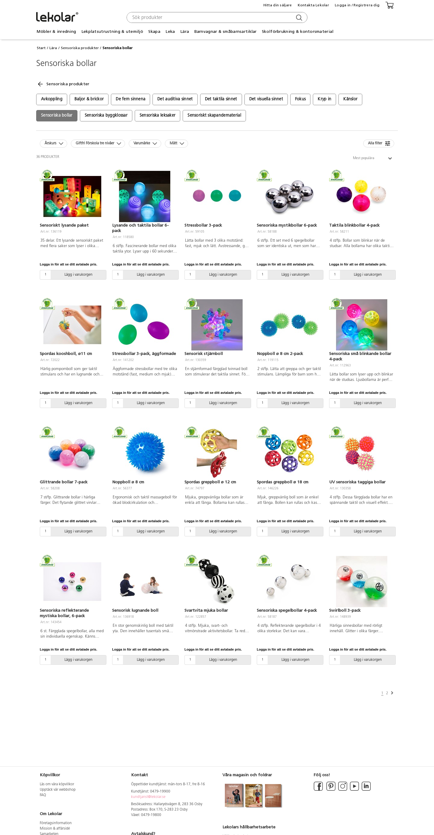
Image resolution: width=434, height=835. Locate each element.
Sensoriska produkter (80, 48)
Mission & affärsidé (55, 828)
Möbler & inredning (56, 31)
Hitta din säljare (277, 5)
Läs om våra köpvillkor (57, 784)
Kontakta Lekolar (313, 5)
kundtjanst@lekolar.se (148, 797)
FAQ (43, 795)
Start (41, 48)
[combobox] (216, 17)
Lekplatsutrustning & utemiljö (112, 31)
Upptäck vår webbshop (58, 790)
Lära (184, 31)
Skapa (154, 31)
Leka (170, 31)
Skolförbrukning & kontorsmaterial (297, 31)
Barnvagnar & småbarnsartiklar (225, 31)
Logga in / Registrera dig (357, 5)
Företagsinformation (56, 823)
